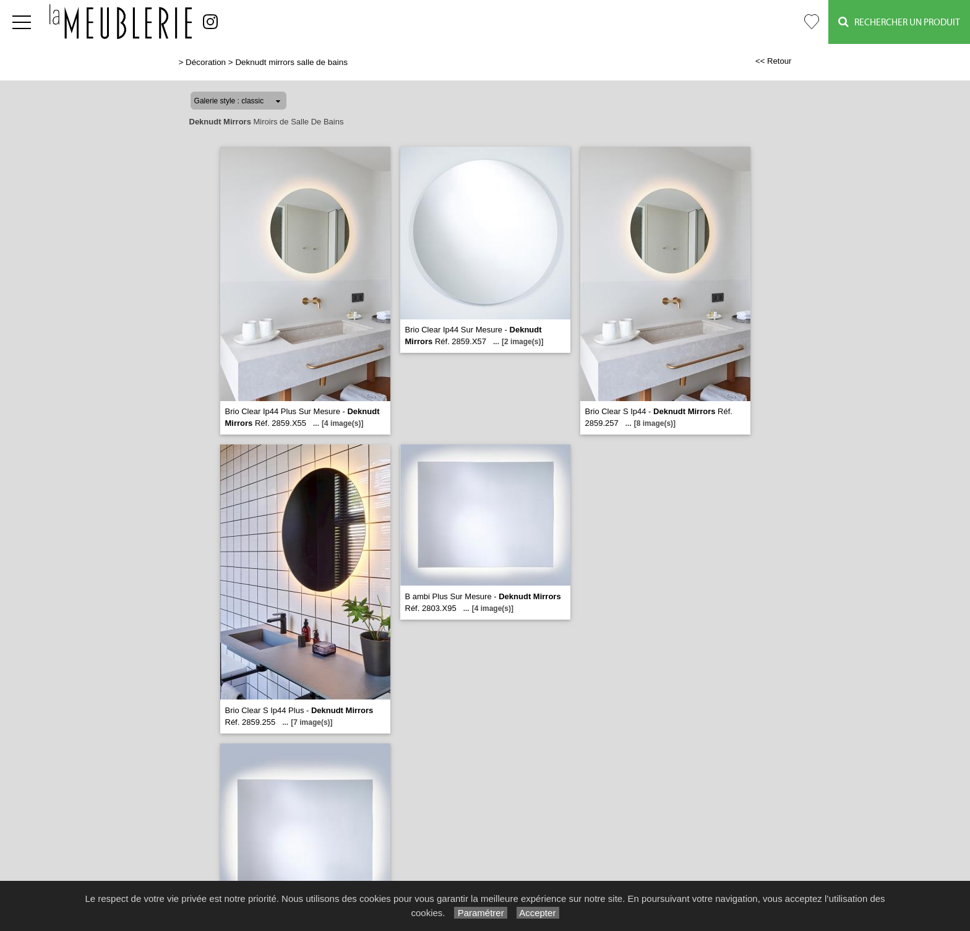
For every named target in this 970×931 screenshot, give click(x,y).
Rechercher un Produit (899, 22)
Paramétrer (480, 912)
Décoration (206, 62)
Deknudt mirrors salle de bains (291, 62)
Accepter (538, 912)
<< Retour (773, 61)
